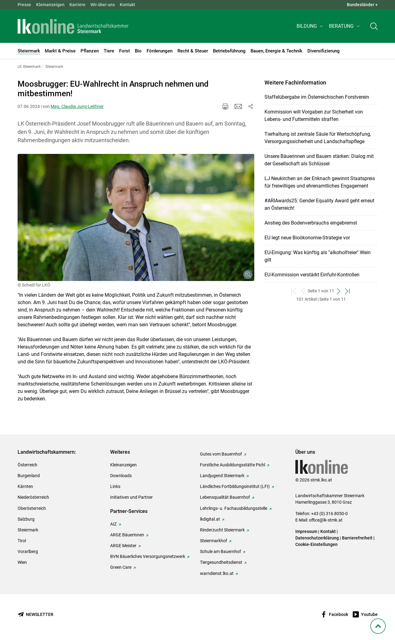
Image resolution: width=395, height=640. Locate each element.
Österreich (27, 464)
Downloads (121, 475)
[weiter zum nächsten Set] (339, 291)
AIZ (113, 524)
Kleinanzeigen (50, 4)
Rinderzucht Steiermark (222, 529)
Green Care (120, 567)
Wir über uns (102, 4)
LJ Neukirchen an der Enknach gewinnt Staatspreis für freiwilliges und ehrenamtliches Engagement (319, 182)
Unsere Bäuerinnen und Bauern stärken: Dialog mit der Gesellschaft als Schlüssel (319, 160)
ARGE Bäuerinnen (127, 534)
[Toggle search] (374, 27)
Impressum (306, 531)
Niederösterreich (33, 497)
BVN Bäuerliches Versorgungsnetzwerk (147, 556)
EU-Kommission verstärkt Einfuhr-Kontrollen (312, 275)
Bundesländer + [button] (362, 4)
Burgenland (29, 475)
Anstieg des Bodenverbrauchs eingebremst (310, 223)
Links (115, 486)
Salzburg (26, 519)
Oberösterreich (32, 508)
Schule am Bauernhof (220, 551)
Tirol (22, 540)
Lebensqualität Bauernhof (225, 497)
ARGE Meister (123, 545)
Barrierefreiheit (357, 537)
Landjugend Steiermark (222, 475)
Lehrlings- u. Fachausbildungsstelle (233, 508)
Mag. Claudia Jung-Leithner (77, 106)
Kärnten (25, 486)
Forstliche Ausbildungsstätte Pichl (232, 464)
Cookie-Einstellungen (316, 544)
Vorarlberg (28, 551)
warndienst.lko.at (217, 573)
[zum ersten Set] (294, 291)
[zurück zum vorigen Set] (303, 291)
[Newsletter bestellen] (35, 614)
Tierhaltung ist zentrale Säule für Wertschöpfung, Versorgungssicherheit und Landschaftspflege (317, 137)
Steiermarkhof (213, 540)
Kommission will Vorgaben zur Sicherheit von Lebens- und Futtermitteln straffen (313, 115)
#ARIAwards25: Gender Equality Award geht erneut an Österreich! (319, 204)
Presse (24, 4)
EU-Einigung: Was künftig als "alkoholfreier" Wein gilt (317, 256)
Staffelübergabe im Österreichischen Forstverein (316, 97)
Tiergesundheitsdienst (221, 562)
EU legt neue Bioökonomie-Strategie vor (307, 238)
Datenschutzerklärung (317, 537)
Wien (22, 562)
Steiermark (28, 529)
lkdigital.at (210, 519)
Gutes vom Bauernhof (221, 454)
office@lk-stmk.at (326, 520)
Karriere (77, 4)
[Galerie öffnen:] (136, 217)
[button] (310, 26)
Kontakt (127, 4)
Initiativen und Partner (131, 497)
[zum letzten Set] (347, 291)
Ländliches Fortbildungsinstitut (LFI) (235, 486)
